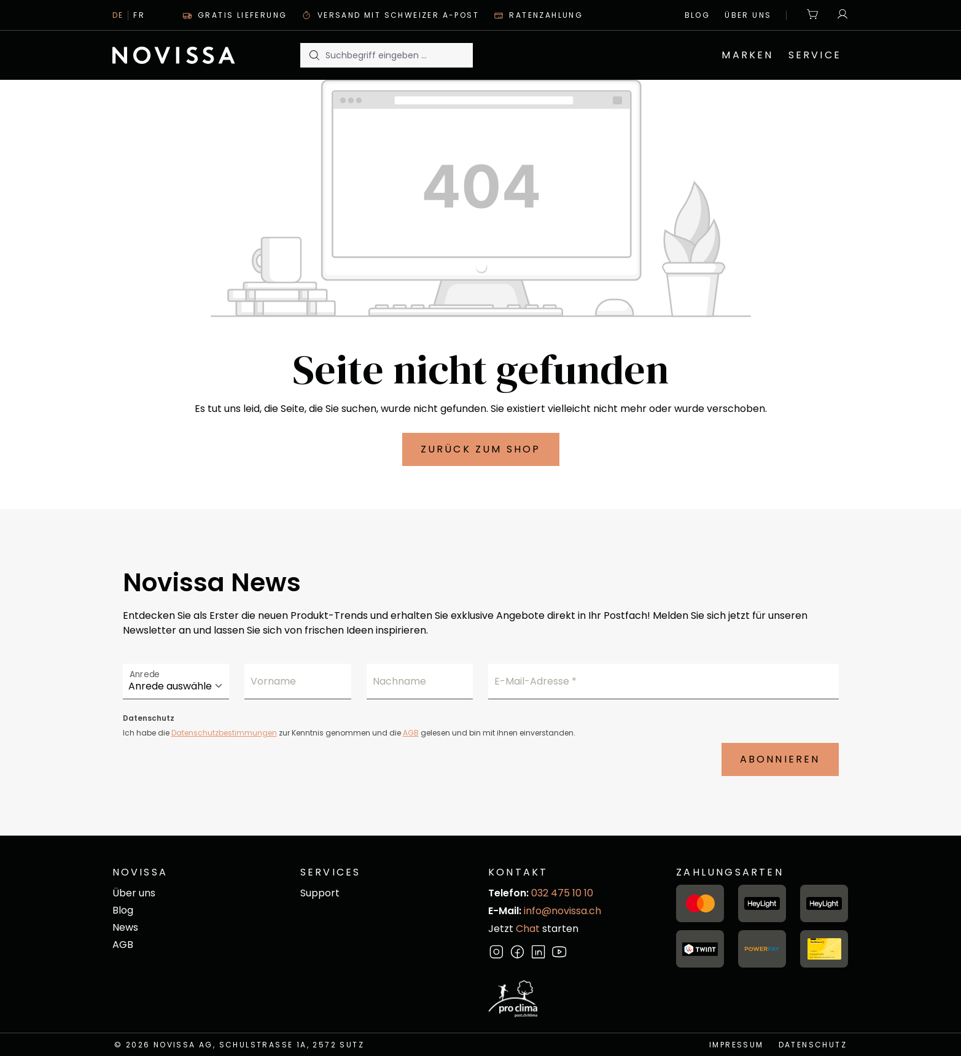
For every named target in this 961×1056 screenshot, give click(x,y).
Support (320, 893)
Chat (528, 929)
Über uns (748, 15)
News (125, 927)
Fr (139, 15)
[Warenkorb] (813, 15)
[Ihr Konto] (839, 15)
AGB (411, 733)
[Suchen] (313, 55)
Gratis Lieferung (234, 15)
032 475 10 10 (562, 893)
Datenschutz (813, 1044)
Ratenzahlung (538, 15)
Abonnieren (780, 759)
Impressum (736, 1044)
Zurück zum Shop (481, 449)
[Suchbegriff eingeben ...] (399, 55)
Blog (697, 15)
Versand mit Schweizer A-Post (390, 15)
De (118, 15)
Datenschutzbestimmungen (224, 733)
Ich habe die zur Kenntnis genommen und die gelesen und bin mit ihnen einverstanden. (349, 733)
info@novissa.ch (562, 911)
